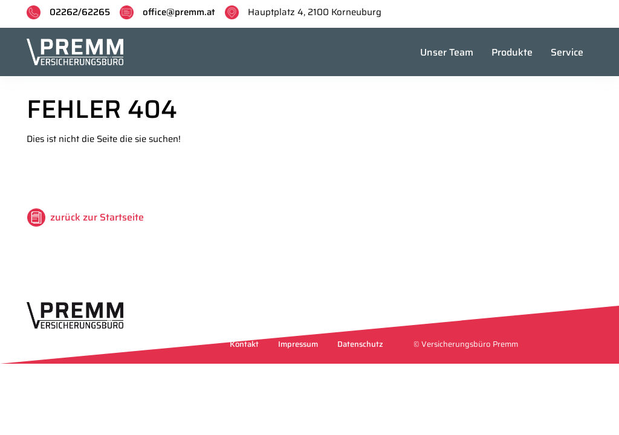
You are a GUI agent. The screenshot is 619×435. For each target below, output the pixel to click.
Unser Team (446, 52)
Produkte (512, 52)
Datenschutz (360, 344)
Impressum (298, 344)
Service (567, 52)
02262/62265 (80, 12)
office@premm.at (179, 12)
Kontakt (244, 344)
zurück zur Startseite (97, 217)
